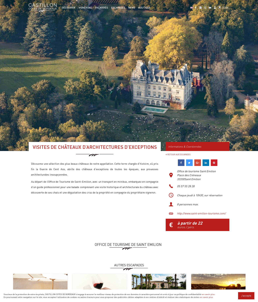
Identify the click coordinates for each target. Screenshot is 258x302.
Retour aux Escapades (178, 154)
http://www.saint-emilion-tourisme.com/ (201, 213)
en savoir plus (208, 294)
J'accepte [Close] (246, 295)
